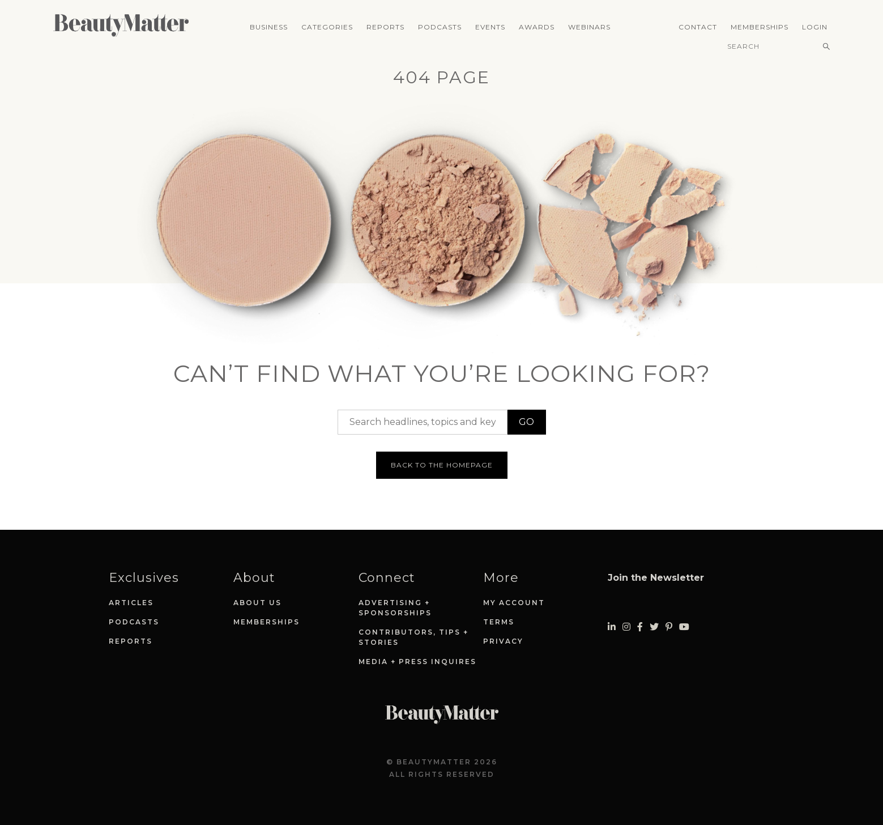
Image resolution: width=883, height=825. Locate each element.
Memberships (759, 27)
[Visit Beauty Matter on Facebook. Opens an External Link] (640, 627)
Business (269, 27)
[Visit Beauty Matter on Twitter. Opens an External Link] (654, 627)
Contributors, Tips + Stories (413, 637)
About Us (257, 602)
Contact (698, 27)
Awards (536, 27)
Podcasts (440, 27)
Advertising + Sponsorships (395, 607)
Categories (327, 27)
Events (490, 27)
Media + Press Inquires (417, 661)
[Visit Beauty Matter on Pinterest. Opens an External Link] (669, 627)
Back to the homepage (442, 465)
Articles (131, 602)
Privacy (503, 641)
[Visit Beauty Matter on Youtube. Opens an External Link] (684, 627)
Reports (385, 27)
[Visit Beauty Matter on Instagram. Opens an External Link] (626, 627)
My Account (514, 602)
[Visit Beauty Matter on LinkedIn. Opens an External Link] (612, 627)
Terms (498, 622)
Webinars (589, 27)
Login (814, 27)
